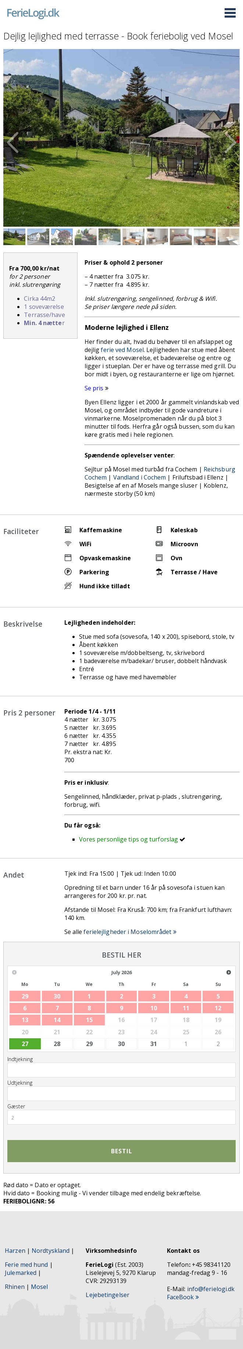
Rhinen (15, 1287)
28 (57, 1044)
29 (89, 1044)
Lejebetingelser (107, 1295)
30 (121, 1044)
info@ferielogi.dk (211, 1289)
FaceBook (183, 1297)
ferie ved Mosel (122, 350)
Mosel (40, 1287)
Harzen (15, 1251)
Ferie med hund (26, 1265)
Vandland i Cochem (139, 477)
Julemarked (20, 1273)
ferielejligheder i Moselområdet (129, 932)
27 (25, 1044)
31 (153, 1044)
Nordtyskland (50, 1251)
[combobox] (121, 1117)
